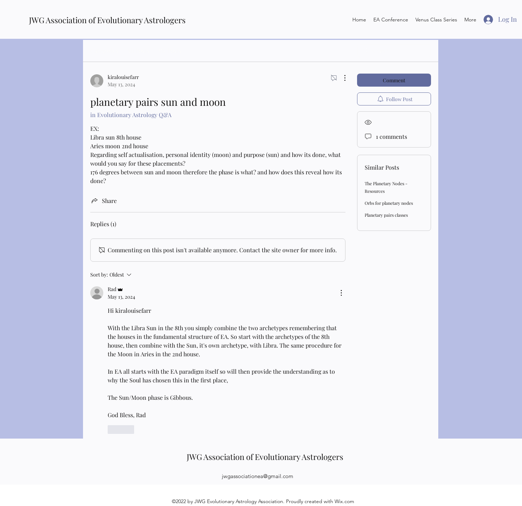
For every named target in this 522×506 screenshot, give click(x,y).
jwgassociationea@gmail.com (257, 476)
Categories (104, 50)
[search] (394, 50)
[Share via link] (103, 200)
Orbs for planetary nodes (389, 203)
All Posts (138, 50)
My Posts (169, 50)
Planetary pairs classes (386, 215)
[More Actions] (341, 78)
